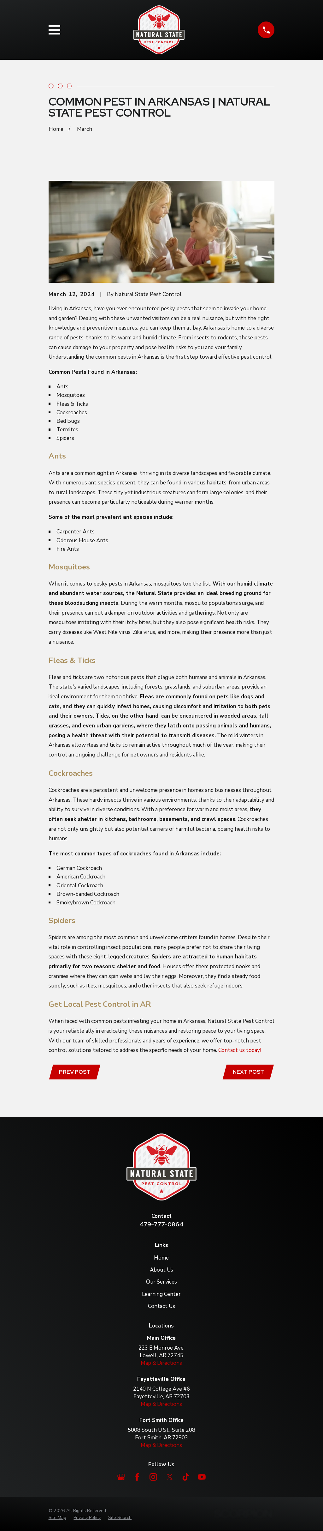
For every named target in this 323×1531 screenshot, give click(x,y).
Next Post (247, 1072)
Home (161, 1258)
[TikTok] (186, 1477)
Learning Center (161, 1294)
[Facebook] (137, 1477)
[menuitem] (57, 1518)
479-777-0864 (161, 1225)
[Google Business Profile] (121, 1477)
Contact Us (161, 1306)
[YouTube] (202, 1477)
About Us (161, 1270)
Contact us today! (239, 1050)
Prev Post (75, 1072)
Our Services (161, 1282)
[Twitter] (169, 1477)
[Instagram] (153, 1477)
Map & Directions (161, 1363)
